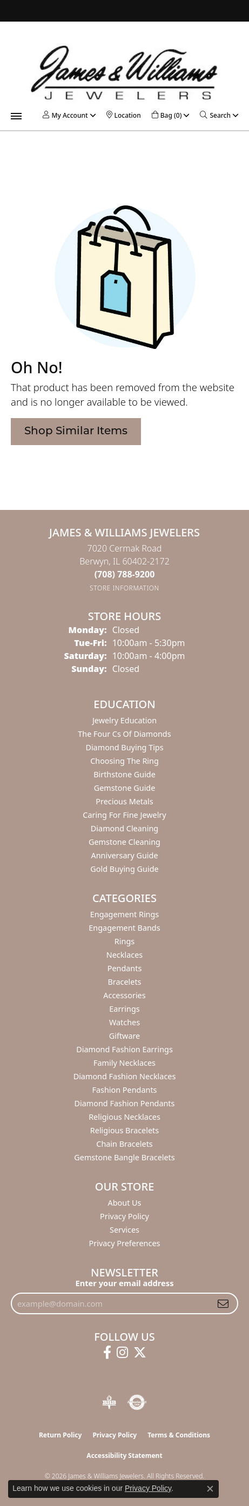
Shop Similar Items (75, 431)
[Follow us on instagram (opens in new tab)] (122, 1352)
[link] (123, 115)
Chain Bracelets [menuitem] (124, 1144)
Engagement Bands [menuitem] (124, 928)
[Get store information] (124, 588)
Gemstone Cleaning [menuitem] (124, 842)
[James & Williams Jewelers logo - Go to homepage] (124, 72)
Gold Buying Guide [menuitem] (124, 869)
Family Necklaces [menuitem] (124, 1063)
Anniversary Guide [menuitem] (124, 855)
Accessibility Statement (124, 1455)
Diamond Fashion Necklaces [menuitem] (124, 1076)
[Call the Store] (125, 574)
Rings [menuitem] (124, 941)
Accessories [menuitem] (124, 995)
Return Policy (60, 1435)
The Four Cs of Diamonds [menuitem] (124, 734)
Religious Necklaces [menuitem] (124, 1117)
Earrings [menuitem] (124, 1009)
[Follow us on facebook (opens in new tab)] (107, 1352)
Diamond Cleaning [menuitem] (124, 828)
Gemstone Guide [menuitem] (125, 788)
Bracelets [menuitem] (124, 982)
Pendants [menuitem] (124, 968)
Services (124, 1230)
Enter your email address (124, 1283)
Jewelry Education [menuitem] (124, 720)
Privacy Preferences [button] (124, 1243)
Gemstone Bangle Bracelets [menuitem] (124, 1157)
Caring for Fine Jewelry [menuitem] (124, 815)
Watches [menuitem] (124, 1022)
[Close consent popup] (210, 1488)
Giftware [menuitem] (124, 1036)
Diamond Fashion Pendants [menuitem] (125, 1103)
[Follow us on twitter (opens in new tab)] (139, 1352)
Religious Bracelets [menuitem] (124, 1130)
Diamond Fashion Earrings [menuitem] (124, 1049)
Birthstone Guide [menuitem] (124, 774)
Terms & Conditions (178, 1435)
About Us (125, 1203)
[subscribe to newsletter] (223, 1303)
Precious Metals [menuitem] (124, 801)
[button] (65, 115)
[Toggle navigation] (16, 116)
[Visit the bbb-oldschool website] (109, 1402)
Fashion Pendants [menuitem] (124, 1090)
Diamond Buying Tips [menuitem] (124, 747)
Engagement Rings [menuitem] (124, 914)
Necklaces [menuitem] (124, 955)
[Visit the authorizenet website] (137, 1402)
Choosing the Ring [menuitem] (124, 761)
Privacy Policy (124, 1216)
